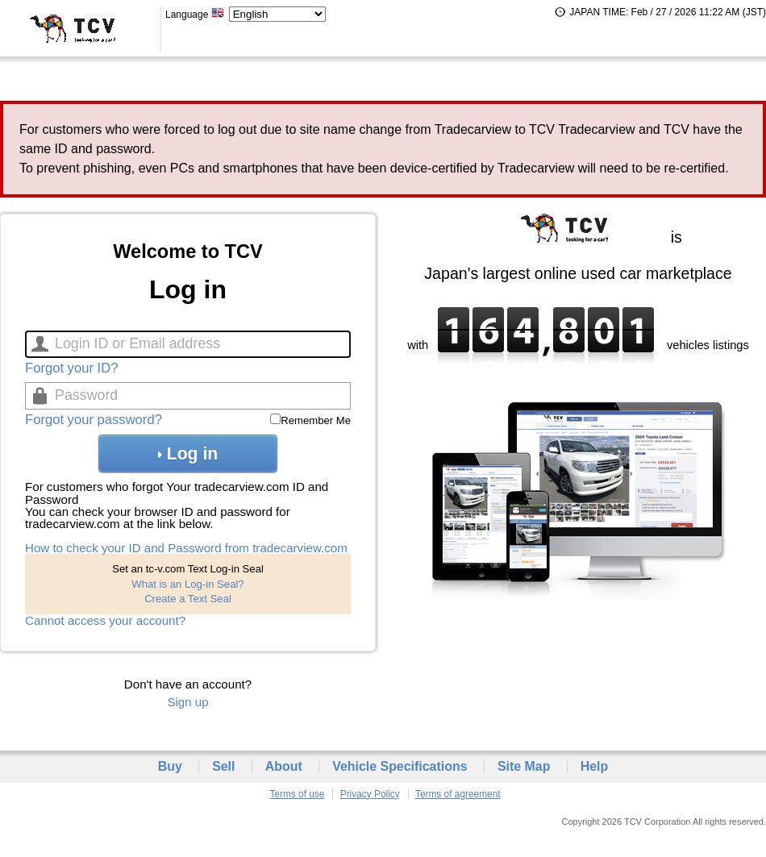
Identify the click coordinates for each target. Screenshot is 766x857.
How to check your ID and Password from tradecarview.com (186, 548)
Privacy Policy (370, 794)
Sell (223, 766)
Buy (170, 766)
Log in (188, 453)
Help (595, 766)
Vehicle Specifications (399, 766)
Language (195, 14)
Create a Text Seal (187, 599)
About (283, 766)
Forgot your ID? (71, 368)
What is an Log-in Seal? (187, 584)
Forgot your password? (93, 419)
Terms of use (296, 794)
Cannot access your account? (105, 620)
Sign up (187, 702)
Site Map (524, 766)
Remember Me (316, 420)
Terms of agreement (458, 794)
